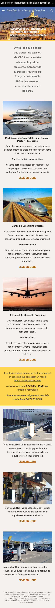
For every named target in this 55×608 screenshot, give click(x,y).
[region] (27, 3)
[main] (27, 69)
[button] (3, 10)
